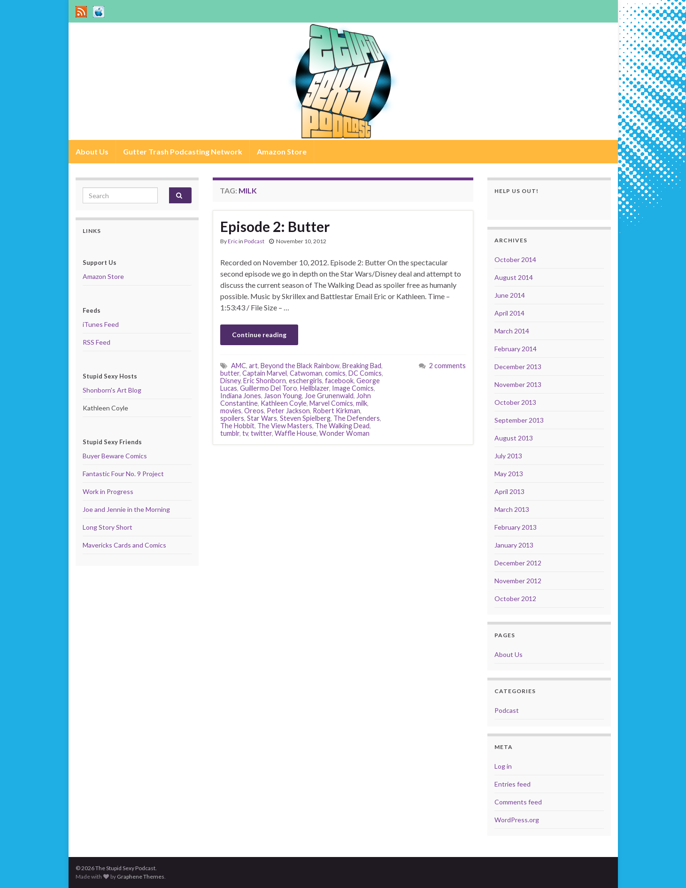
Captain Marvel (264, 373)
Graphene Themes (140, 876)
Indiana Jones (240, 396)
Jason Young (283, 396)
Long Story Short (107, 527)
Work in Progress (108, 491)
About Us (92, 151)
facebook (339, 381)
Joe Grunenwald (329, 396)
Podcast (254, 241)
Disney (230, 381)
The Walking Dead (342, 426)
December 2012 (517, 563)
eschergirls (305, 381)
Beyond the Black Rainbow (300, 366)
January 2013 (513, 545)
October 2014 (515, 259)
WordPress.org (516, 820)
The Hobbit (237, 426)
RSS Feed (96, 342)
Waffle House (295, 433)
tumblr (229, 433)
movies (230, 411)
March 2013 (511, 509)
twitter (261, 433)
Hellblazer (314, 388)
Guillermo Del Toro (268, 388)
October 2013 (515, 402)
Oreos (254, 411)
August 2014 (513, 277)
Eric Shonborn (264, 381)
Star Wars (262, 418)
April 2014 (509, 313)
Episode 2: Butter (275, 226)
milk (361, 403)
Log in (503, 766)
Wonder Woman (344, 433)
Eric (233, 241)
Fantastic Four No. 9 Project (123, 474)
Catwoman (306, 373)
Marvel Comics (331, 403)
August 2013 (513, 438)
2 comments (447, 366)
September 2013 (519, 420)
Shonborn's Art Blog (112, 390)
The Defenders (356, 418)
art (253, 366)
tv (245, 433)
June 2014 (509, 295)
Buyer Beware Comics (115, 456)
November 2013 (517, 384)
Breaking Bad (361, 366)
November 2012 (517, 581)
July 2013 (508, 456)
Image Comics (353, 388)
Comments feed (518, 802)
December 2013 (517, 367)
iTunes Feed (101, 324)
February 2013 (515, 527)
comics (335, 373)
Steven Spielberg (305, 418)
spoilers (232, 418)
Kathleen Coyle (284, 403)
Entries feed (512, 784)
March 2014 (511, 331)
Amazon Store (282, 151)
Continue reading (259, 335)
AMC (238, 366)
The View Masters (284, 426)
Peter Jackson (288, 411)
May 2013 (508, 474)
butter (229, 373)
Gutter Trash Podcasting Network (182, 151)
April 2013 (509, 491)
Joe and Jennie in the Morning (126, 509)
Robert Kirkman (336, 411)
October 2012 (515, 598)
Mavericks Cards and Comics (124, 545)
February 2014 (515, 349)
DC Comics (365, 373)
